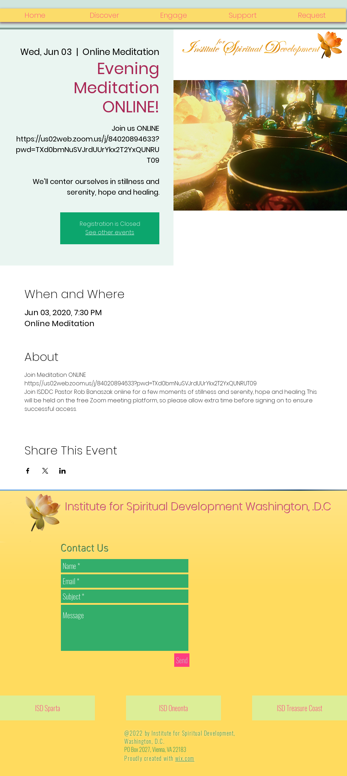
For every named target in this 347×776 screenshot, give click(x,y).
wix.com (184, 758)
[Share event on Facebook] (27, 471)
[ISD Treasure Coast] (299, 708)
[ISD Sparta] (47, 708)
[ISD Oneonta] (173, 708)
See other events (109, 232)
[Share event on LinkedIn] (62, 471)
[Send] (181, 660)
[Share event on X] (45, 471)
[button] (311, 15)
